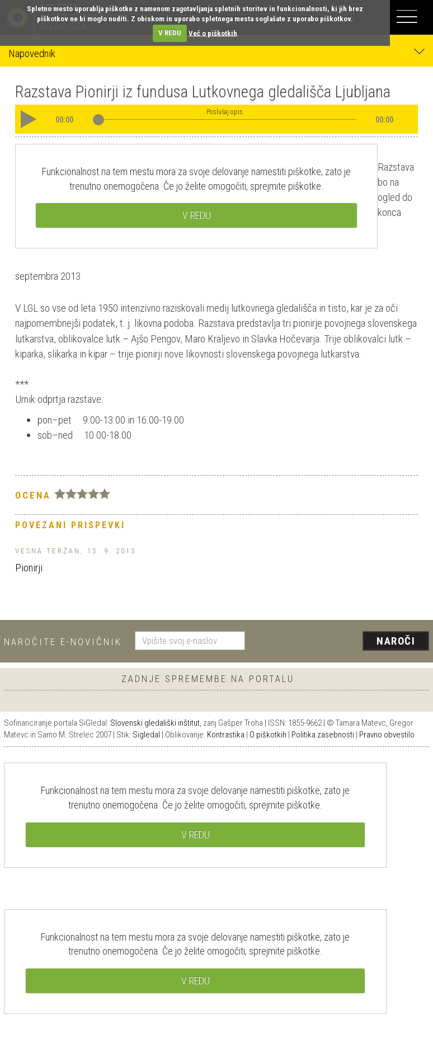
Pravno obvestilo (387, 735)
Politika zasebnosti (322, 735)
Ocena (33, 495)
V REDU (169, 33)
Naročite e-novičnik (63, 641)
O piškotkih (268, 735)
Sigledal (146, 735)
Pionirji (29, 567)
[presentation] (341, 642)
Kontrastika (225, 735)
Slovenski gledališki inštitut (155, 723)
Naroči (395, 641)
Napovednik (216, 53)
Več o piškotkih (213, 33)
